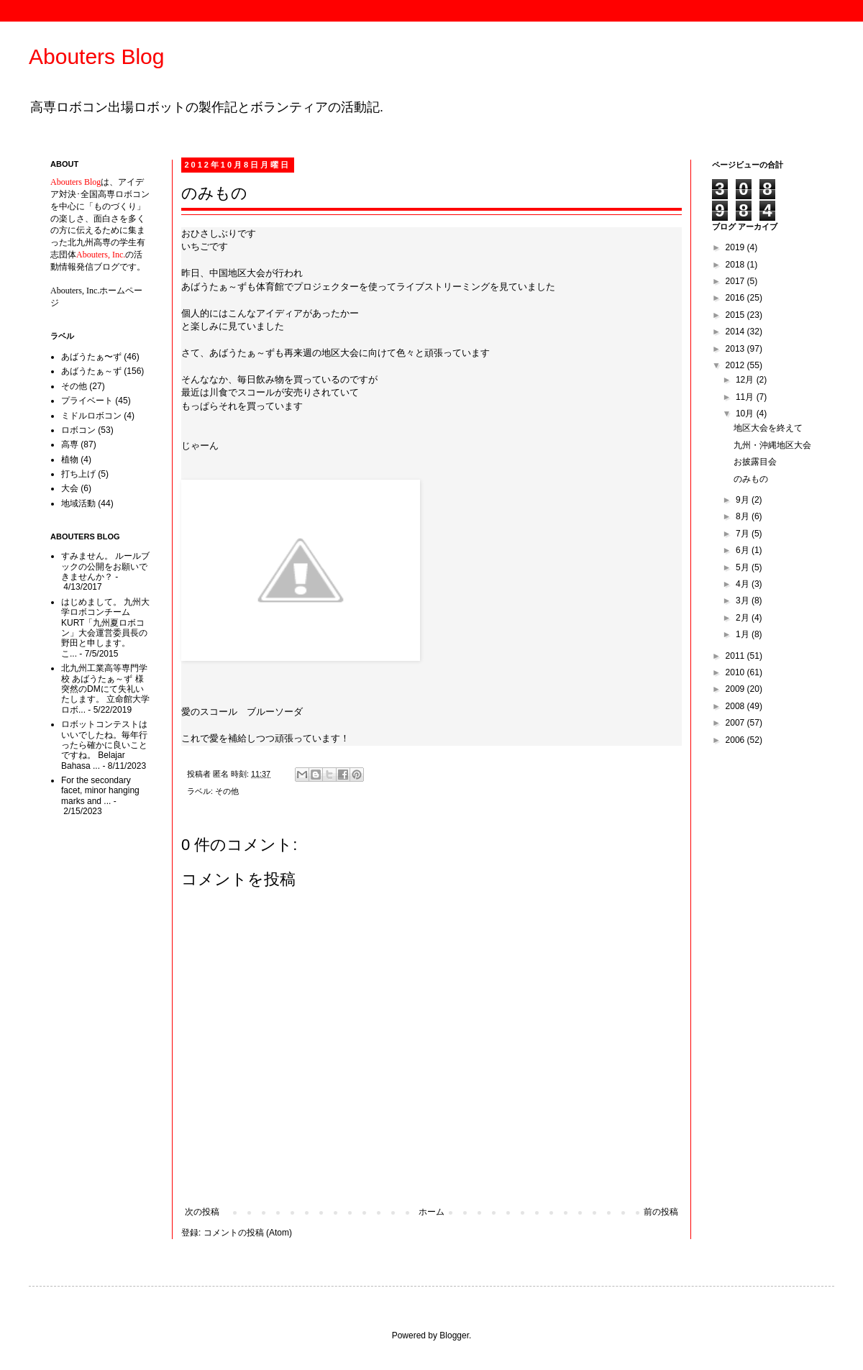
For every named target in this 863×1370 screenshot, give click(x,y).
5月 (744, 567)
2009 (736, 689)
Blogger (454, 1335)
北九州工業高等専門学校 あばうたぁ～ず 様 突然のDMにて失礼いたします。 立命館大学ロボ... (105, 689)
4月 (744, 584)
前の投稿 (661, 1212)
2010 (736, 672)
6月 (744, 550)
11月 (746, 397)
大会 (69, 488)
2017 (736, 281)
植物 (69, 460)
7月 (744, 534)
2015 (736, 315)
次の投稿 (202, 1212)
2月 (744, 618)
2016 (736, 298)
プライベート (87, 401)
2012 (736, 365)
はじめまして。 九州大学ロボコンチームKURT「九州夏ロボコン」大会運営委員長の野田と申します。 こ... (105, 628)
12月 (746, 380)
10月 (746, 413)
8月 (744, 516)
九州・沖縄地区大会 (772, 445)
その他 (227, 791)
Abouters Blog (96, 56)
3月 (744, 600)
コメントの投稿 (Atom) (248, 1233)
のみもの (751, 479)
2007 (736, 723)
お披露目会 (755, 462)
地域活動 (78, 503)
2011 (736, 656)
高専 (69, 444)
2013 (736, 349)
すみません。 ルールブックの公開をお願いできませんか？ (105, 566)
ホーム (431, 1212)
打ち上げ (78, 474)
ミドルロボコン (91, 416)
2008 (736, 706)
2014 (736, 331)
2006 (736, 740)
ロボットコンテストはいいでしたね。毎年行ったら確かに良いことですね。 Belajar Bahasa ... (104, 745)
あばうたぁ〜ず (91, 357)
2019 (736, 247)
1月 (744, 634)
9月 (744, 500)
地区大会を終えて (768, 428)
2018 (736, 265)
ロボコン (78, 430)
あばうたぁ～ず (91, 371)
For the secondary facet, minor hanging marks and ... (100, 790)
